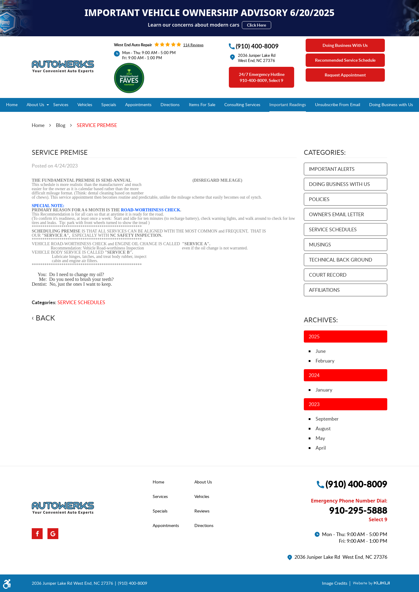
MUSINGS (320, 244)
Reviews (202, 511)
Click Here (256, 25)
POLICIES (319, 199)
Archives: (321, 319)
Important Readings (287, 104)
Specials (108, 104)
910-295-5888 (358, 510)
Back (45, 317)
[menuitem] (12, 105)
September (327, 418)
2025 (314, 336)
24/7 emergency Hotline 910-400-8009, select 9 (261, 77)
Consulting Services (242, 104)
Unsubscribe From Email (337, 104)
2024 (314, 375)
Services (60, 104)
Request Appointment (345, 75)
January (324, 389)
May (320, 438)
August (323, 428)
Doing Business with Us (391, 104)
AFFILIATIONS (324, 290)
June (321, 351)
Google (52, 533)
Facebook (37, 533)
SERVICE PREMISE (97, 125)
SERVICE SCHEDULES (81, 302)
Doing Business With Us (345, 45)
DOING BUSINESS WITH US (339, 184)
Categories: (325, 152)
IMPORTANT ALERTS (332, 169)
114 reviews (193, 45)
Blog (60, 125)
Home (12, 104)
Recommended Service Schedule (345, 60)
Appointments (138, 104)
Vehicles (84, 104)
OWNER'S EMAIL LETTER (336, 214)
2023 (314, 404)
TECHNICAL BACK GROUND (340, 259)
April (321, 447)
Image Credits (335, 583)
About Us (35, 104)
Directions (170, 104)
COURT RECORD (327, 275)
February (325, 360)
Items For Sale (202, 104)
